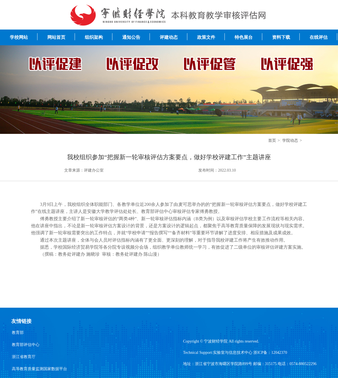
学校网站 (19, 37)
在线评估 (319, 37)
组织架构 (94, 37)
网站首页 (56, 37)
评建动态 (169, 37)
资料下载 (281, 37)
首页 (272, 140)
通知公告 (131, 37)
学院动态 (290, 140)
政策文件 (206, 37)
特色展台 (244, 37)
